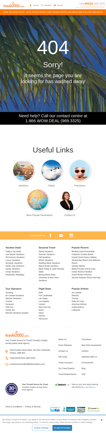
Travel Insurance (65, 362)
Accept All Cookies (62, 428)
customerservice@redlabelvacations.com (27, 364)
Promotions (86, 339)
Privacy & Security (33, 407)
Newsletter (46, 5)
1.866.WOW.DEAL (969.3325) (22, 358)
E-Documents (87, 362)
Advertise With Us (89, 357)
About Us (62, 339)
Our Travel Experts (66, 368)
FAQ (83, 374)
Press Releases (65, 345)
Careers (85, 351)
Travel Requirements (67, 374)
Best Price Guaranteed (91, 345)
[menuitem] (5, 12)
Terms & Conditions (13, 407)
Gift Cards (62, 357)
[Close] (102, 420)
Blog (83, 368)
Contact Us (63, 351)
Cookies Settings (41, 428)
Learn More (90, 387)
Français (58, 5)
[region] (53, 424)
